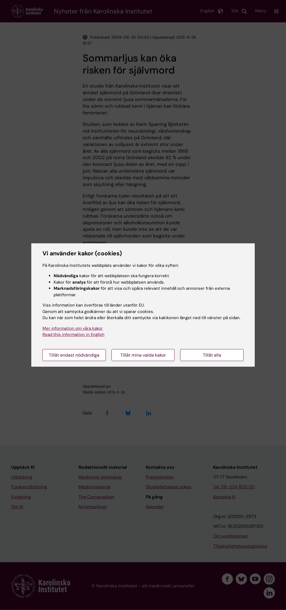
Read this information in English (73, 334)
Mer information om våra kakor (72, 328)
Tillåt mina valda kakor (143, 355)
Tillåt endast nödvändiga (74, 355)
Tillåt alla (212, 355)
